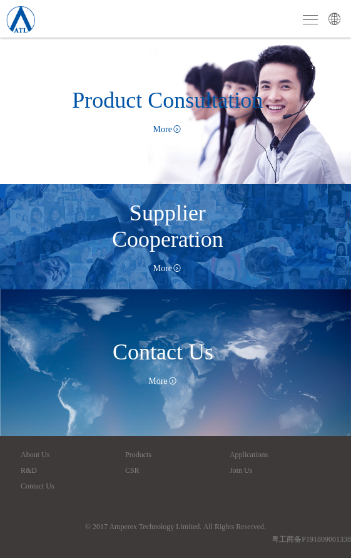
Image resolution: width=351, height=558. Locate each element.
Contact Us (37, 486)
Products (138, 454)
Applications (249, 454)
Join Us (241, 470)
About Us (35, 454)
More (167, 129)
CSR (132, 470)
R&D (29, 470)
